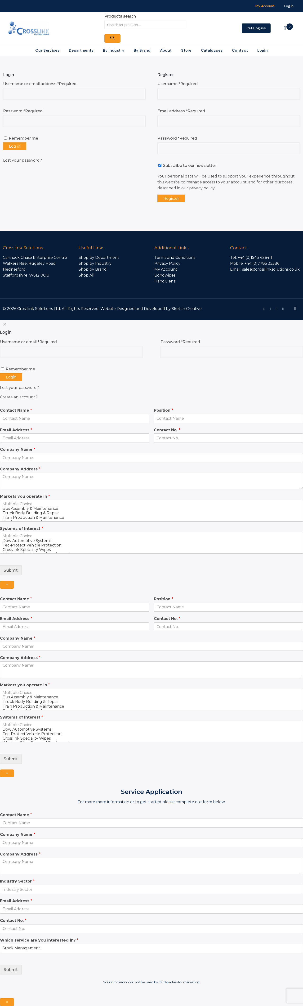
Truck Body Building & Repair (151, 513)
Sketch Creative (187, 308)
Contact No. (167, 430)
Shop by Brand (93, 269)
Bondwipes (164, 275)
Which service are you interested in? (39, 940)
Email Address (16, 430)
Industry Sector (17, 881)
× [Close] (7, 585)
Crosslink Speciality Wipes (151, 549)
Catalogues (256, 28)
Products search (120, 16)
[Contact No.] (228, 437)
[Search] (112, 38)
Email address (181, 111)
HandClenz (165, 281)
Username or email (28, 342)
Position (163, 410)
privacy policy (201, 188)
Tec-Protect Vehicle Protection (151, 545)
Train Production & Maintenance (151, 517)
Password (23, 111)
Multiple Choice (151, 504)
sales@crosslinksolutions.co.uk (271, 269)
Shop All (86, 275)
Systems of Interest (21, 528)
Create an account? (18, 397)
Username (177, 84)
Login (11, 377)
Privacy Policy (167, 263)
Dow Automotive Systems (151, 540)
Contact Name (16, 410)
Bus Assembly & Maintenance (151, 508)
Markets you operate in (25, 496)
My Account (165, 269)
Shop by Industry (95, 263)
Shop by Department (99, 257)
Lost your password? (22, 160)
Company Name (17, 449)
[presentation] (30, 765)
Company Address (20, 469)
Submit (11, 570)
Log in (14, 146)
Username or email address (39, 84)
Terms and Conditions (174, 257)
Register (171, 198)
